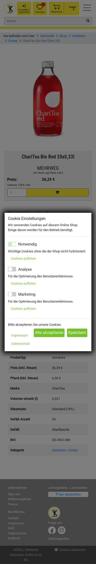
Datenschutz (20, 344)
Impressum (19, 335)
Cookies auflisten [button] (23, 258)
